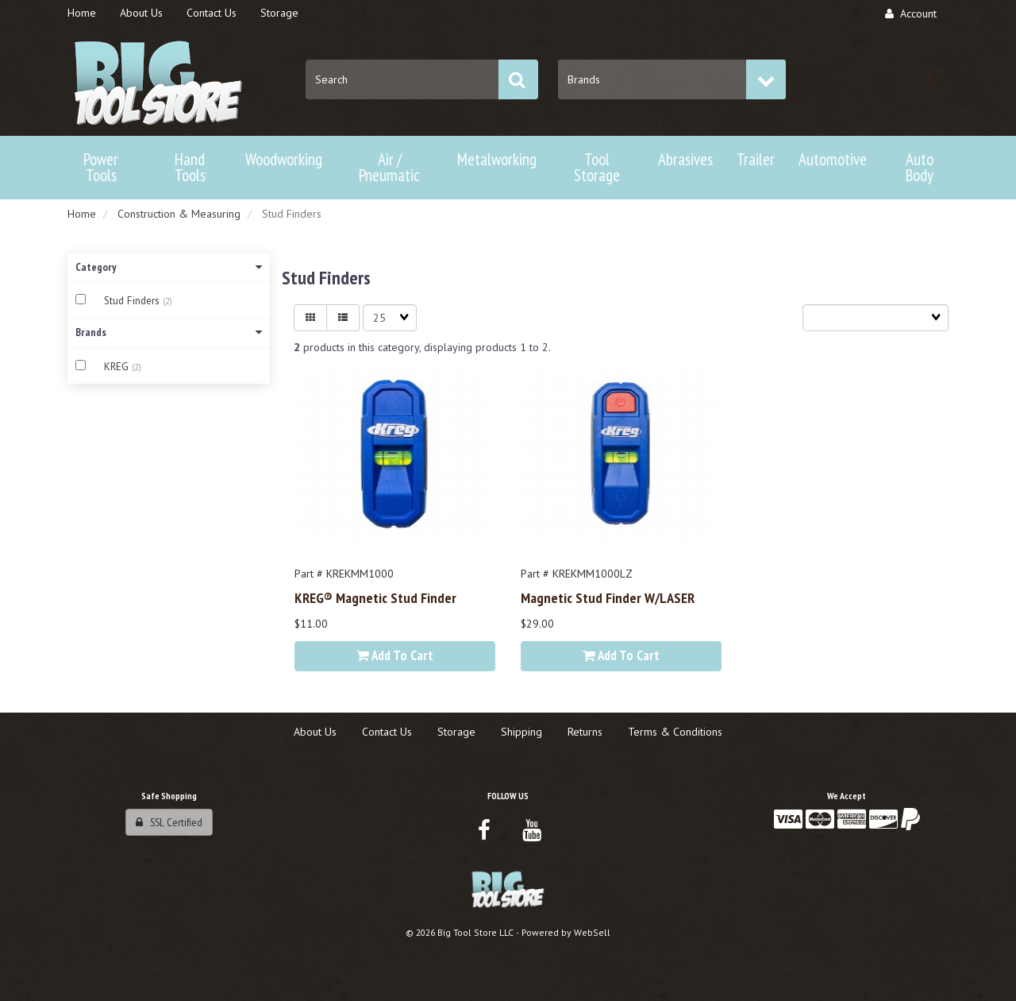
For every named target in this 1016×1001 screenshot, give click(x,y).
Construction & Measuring (179, 214)
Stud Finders (133, 300)
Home (81, 214)
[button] (929, 79)
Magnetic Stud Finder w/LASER (608, 597)
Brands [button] (168, 332)
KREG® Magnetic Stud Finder (375, 597)
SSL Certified (169, 822)
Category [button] (168, 267)
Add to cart (394, 655)
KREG (118, 366)
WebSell (592, 932)
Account (911, 13)
